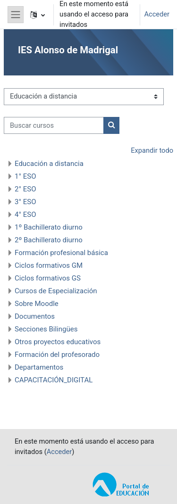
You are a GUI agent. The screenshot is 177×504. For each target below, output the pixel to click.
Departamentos (39, 367)
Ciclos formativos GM (49, 265)
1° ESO (25, 176)
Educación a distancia (49, 163)
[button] (37, 14)
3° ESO (25, 202)
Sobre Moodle (37, 303)
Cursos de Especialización (56, 291)
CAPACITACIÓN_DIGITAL (54, 380)
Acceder (156, 14)
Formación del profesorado (57, 354)
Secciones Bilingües (46, 329)
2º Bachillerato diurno (49, 240)
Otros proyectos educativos (58, 342)
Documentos (35, 316)
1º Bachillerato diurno (49, 227)
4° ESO (25, 214)
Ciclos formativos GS (48, 278)
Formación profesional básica (61, 252)
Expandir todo (152, 150)
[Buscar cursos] (54, 125)
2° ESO (25, 189)
